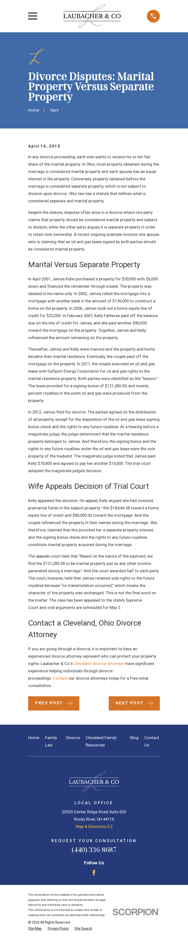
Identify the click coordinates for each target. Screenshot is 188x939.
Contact (60, 678)
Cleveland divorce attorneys (99, 663)
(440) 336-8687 (94, 849)
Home (33, 737)
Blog (134, 737)
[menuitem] (35, 929)
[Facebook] (94, 872)
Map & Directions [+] (94, 826)
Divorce (73, 737)
